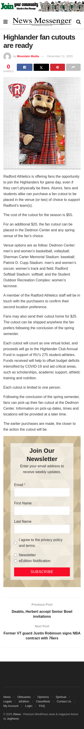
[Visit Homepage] (42, 21)
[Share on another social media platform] (73, 67)
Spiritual (61, 697)
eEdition (24, 701)
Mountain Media (28, 56)
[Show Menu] (5, 22)
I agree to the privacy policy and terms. (40, 543)
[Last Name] (42, 529)
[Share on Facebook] (24, 67)
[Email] (42, 492)
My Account (10, 706)
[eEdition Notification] (15, 560)
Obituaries (24, 697)
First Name (23, 503)
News (7, 697)
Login (28, 706)
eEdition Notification (34, 561)
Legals (7, 701)
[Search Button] (78, 22)
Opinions (43, 697)
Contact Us (64, 701)
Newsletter (27, 555)
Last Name (22, 521)
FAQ (42, 706)
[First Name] (42, 510)
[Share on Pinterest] (57, 67)
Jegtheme (13, 718)
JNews (17, 714)
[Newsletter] (15, 555)
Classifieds (43, 701)
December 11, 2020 (60, 56)
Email (18, 485)
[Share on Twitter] (41, 67)
